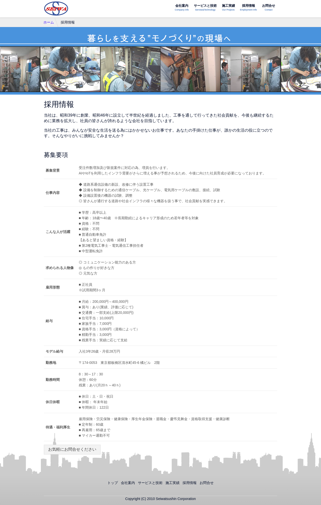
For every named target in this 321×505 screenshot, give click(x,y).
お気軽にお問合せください (72, 449)
